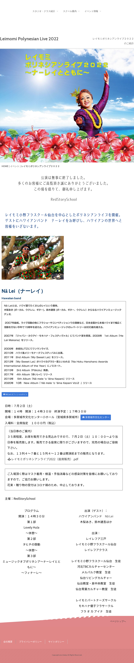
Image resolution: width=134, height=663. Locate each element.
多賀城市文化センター (95, 417)
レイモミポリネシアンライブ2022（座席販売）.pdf (43, 459)
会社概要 (7, 641)
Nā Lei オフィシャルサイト (15, 394)
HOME (5, 166)
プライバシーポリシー (30, 641)
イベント (14, 166)
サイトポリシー (56, 641)
